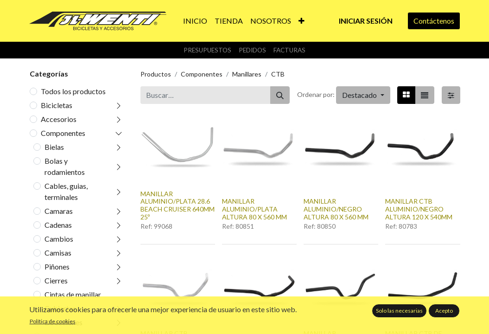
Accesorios (58, 119)
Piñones (57, 266)
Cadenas (58, 224)
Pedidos (252, 50)
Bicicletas (56, 105)
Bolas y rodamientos (64, 166)
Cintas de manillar (72, 294)
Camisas (57, 252)
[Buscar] (280, 95)
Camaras (58, 210)
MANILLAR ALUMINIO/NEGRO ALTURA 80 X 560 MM (336, 209)
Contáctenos (433, 20)
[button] (301, 21)
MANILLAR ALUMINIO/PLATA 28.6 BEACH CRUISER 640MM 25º (177, 205)
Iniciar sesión (366, 20)
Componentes (63, 132)
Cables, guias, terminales (66, 191)
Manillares (246, 74)
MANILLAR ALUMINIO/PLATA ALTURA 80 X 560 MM (254, 209)
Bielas (54, 146)
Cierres (56, 280)
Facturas (289, 50)
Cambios (58, 238)
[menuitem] (195, 21)
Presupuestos (207, 50)
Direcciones (63, 322)
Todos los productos (73, 91)
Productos (155, 74)
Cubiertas (60, 308)
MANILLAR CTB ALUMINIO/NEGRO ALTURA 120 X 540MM (418, 209)
